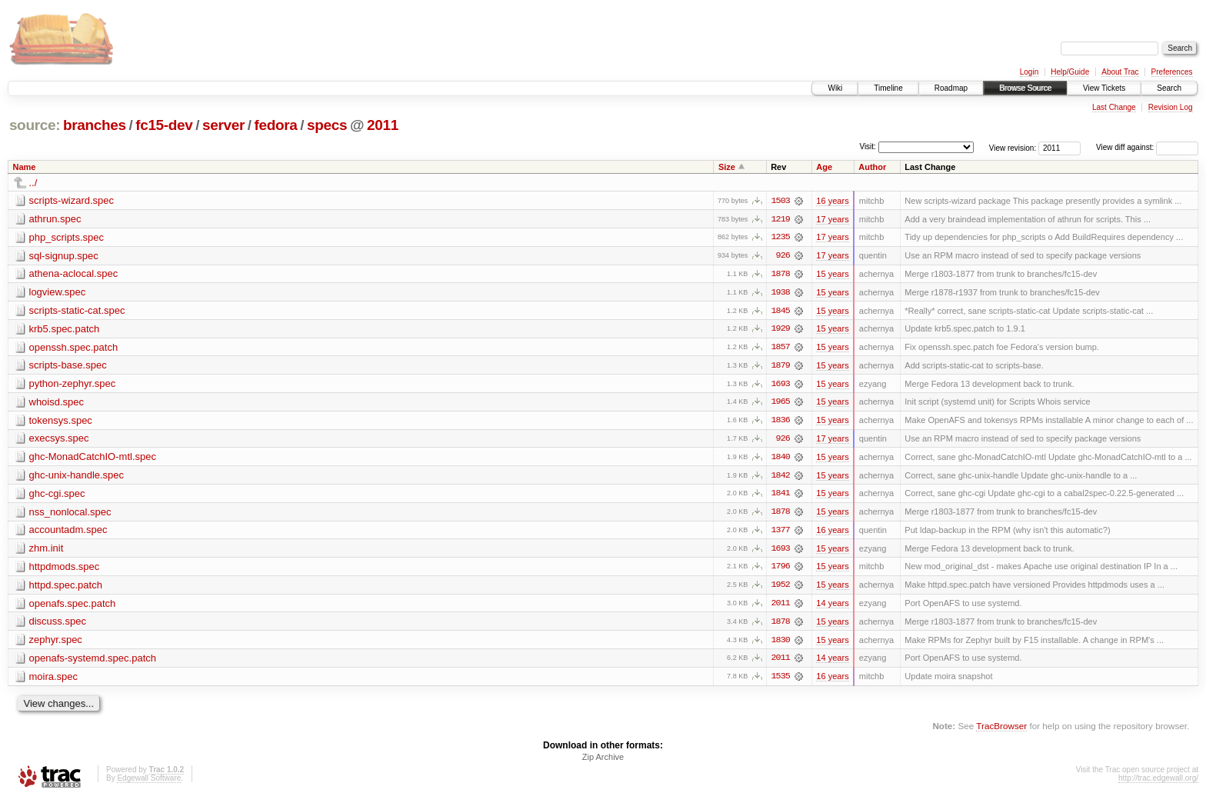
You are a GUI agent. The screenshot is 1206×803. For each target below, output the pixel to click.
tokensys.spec (60, 422)
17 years (832, 219)
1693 (780, 385)
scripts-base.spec (68, 366)
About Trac (1119, 72)
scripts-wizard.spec (72, 200)
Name (24, 167)
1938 (780, 293)
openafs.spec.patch (72, 606)
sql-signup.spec (63, 256)
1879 (780, 367)
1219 (780, 219)
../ (33, 182)
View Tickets (1104, 88)
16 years (832, 200)
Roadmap (951, 88)
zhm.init (46, 551)
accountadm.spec (68, 532)
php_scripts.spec (67, 237)
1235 (780, 238)
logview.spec (57, 292)
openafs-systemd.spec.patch (92, 662)
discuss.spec (57, 625)
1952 (780, 588)
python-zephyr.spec (72, 385)
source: (34, 125)
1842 (780, 477)
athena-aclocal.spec (73, 274)
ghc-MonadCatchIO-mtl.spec (92, 459)
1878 (780, 274)
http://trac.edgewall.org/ (1158, 782)
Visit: (867, 146)
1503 (780, 201)
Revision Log (1170, 107)
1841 (780, 496)
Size (726, 167)
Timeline (888, 88)
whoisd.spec (57, 403)
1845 (780, 311)
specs (327, 125)
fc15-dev (163, 125)
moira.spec (53, 680)
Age (824, 167)
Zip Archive (603, 761)
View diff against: (1147, 147)
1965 (780, 404)
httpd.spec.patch (65, 588)
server (223, 125)
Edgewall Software (149, 782)
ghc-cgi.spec (57, 495)
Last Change (1114, 107)
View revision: (1013, 147)
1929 (780, 330)
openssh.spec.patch (73, 348)
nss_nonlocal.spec (70, 514)
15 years (832, 274)
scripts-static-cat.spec (77, 311)
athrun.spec (55, 219)
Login (1029, 72)
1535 (780, 681)
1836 (780, 422)
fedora (276, 125)
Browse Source (1025, 88)
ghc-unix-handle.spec (77, 477)
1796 (780, 570)
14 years (832, 606)
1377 (780, 533)
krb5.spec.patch (64, 329)
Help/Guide (1070, 72)
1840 (780, 459)
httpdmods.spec (64, 569)
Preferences (1172, 72)
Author (872, 167)
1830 (780, 644)
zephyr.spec (55, 643)
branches (94, 125)
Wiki (835, 88)
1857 (780, 348)
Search (1169, 88)
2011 (382, 125)
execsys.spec (59, 440)
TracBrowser (1001, 730)
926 (783, 256)
